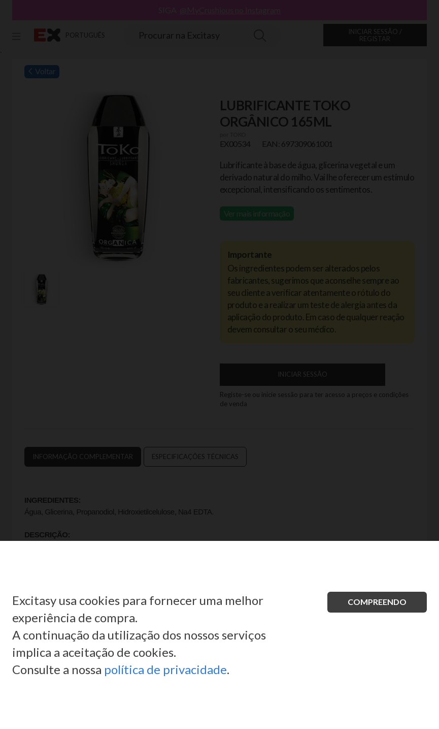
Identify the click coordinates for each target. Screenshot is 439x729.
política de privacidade (165, 669)
